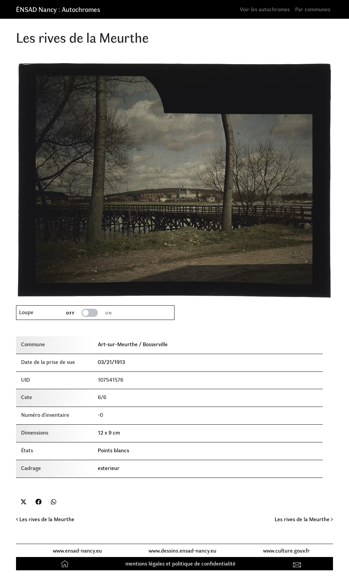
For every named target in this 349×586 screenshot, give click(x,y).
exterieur (109, 467)
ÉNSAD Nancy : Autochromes (58, 9)
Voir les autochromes (265, 9)
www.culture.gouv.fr (286, 550)
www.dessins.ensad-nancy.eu (182, 550)
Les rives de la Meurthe (45, 519)
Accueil (65, 563)
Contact (298, 563)
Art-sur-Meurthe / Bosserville (133, 344)
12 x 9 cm (109, 432)
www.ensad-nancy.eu (77, 550)
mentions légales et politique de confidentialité (180, 563)
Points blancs (113, 450)
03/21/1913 (111, 361)
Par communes (312, 9)
